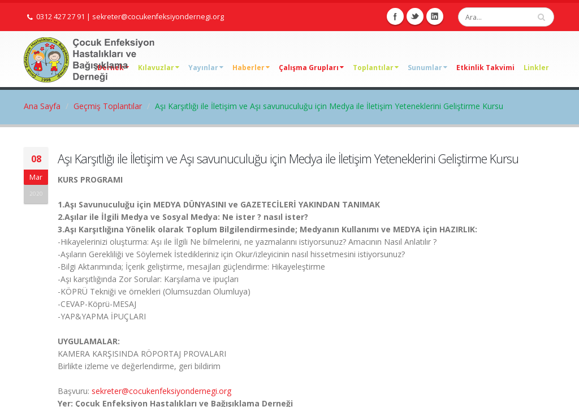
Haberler (251, 67)
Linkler (536, 67)
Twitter (415, 16)
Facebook (395, 16)
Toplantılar (376, 67)
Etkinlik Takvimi (485, 67)
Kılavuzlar (158, 67)
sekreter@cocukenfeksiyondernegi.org (158, 16)
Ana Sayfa (42, 106)
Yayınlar (205, 67)
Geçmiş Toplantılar (108, 106)
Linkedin (434, 16)
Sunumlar (427, 67)
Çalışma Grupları (311, 67)
